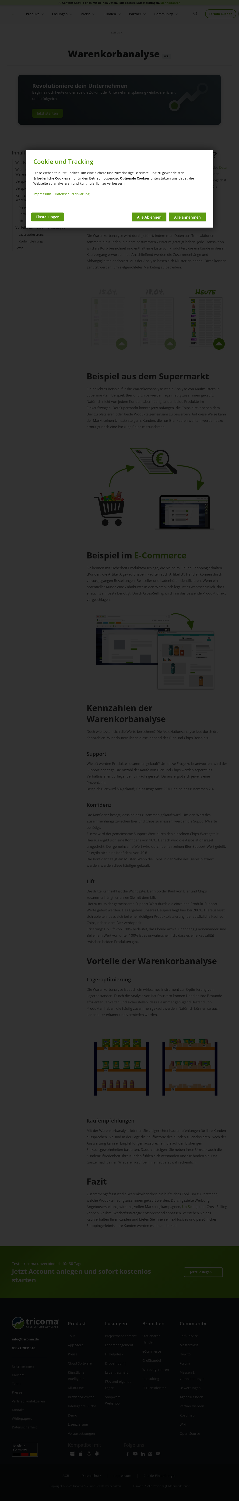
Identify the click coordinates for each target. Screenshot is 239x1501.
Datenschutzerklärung (72, 194)
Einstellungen (48, 217)
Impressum (42, 194)
